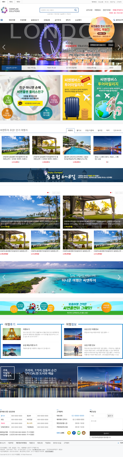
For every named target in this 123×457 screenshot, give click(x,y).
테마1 (3, 2)
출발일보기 (35, 20)
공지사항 (89, 10)
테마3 (18, 2)
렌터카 (68, 20)
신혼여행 (50, 14)
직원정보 (48, 443)
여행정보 (98, 10)
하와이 (69, 14)
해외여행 (12, 20)
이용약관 (10, 443)
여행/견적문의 (118, 10)
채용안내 (32, 443)
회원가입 (112, 2)
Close (111, 45)
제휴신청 (40, 443)
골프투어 (58, 20)
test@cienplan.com (38, 449)
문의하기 (106, 433)
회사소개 (2, 443)
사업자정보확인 (49, 451)
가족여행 (56, 14)
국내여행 (23, 20)
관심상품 (100, 2)
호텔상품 (47, 20)
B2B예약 (78, 20)
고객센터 (119, 2)
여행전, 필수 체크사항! (116, 13)
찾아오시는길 (57, 443)
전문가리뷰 (107, 10)
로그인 (106, 2)
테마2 (11, 2)
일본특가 (63, 14)
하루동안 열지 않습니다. (98, 45)
